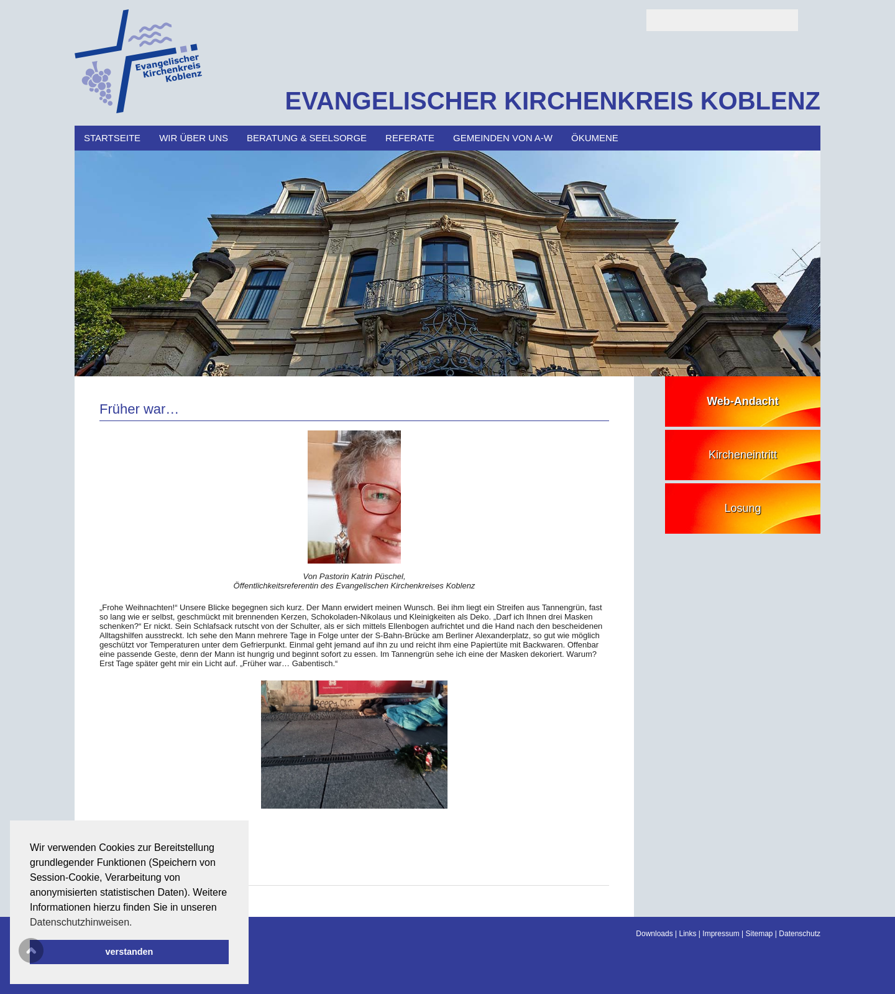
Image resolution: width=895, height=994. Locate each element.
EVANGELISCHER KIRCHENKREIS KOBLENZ (552, 100)
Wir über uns (193, 137)
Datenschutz (799, 933)
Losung (742, 508)
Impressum (720, 933)
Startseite (112, 137)
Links (688, 933)
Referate (409, 137)
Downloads (654, 933)
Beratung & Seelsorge (307, 137)
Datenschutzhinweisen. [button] (81, 922)
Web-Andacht (743, 401)
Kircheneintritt (743, 454)
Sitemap (759, 933)
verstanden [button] (130, 952)
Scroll (31, 950)
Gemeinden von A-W (503, 137)
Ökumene (594, 137)
